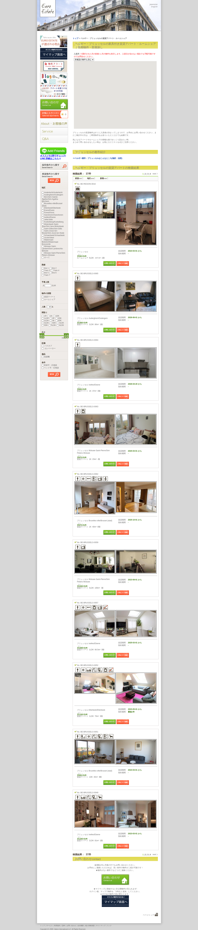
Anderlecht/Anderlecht (52, 192)
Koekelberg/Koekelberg (53, 222)
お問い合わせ (71, 925)
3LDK (45, 323)
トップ (42, 925)
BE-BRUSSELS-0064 (89, 340)
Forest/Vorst (48, 212)
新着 (103, 178)
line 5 (45, 273)
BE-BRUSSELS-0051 (89, 732)
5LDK (52, 325)
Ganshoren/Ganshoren (52, 215)
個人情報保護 (90, 925)
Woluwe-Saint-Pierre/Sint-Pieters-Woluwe (54, 254)
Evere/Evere (48, 210)
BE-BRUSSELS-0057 (89, 603)
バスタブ (47, 346)
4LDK (60, 323)
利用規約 (57, 925)
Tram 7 (46, 275)
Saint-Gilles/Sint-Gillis (52, 229)
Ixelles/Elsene (49, 217)
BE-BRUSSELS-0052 (89, 665)
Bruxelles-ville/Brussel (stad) (52, 204)
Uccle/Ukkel (48, 238)
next (154, 174)
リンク (109, 925)
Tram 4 (55, 270)
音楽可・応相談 (49, 365)
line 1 (45, 268)
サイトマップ (100, 925)
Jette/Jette (47, 219)
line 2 (53, 268)
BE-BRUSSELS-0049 (89, 793)
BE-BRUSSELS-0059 (89, 542)
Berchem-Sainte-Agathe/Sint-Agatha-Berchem (50, 199)
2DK (58, 318)
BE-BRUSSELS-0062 (89, 474)
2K (52, 318)
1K (49, 316)
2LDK (45, 320)
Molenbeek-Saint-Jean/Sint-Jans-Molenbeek (53, 225)
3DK (58, 320)
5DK (45, 325)
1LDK (45, 318)
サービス (49, 925)
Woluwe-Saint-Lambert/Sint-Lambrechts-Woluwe (52, 248)
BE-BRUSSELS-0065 (89, 273)
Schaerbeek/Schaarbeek (53, 235)
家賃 (78, 178)
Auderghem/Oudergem (52, 195)
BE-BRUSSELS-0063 (89, 407)
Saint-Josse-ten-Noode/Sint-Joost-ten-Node (53, 232)
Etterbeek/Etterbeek (51, 208)
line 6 (53, 273)
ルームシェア (48, 299)
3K (52, 320)
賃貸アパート (48, 297)
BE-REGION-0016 (88, 184)
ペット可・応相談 (50, 368)
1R (44, 316)
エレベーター (49, 348)
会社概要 (80, 925)
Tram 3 (46, 270)
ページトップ (148, 915)
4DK (53, 323)
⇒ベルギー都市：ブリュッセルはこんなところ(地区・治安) (97, 158)
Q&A (63, 925)
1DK (56, 316)
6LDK (60, 325)
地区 (90, 178)
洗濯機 (46, 357)
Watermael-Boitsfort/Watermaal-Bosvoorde (50, 242)
